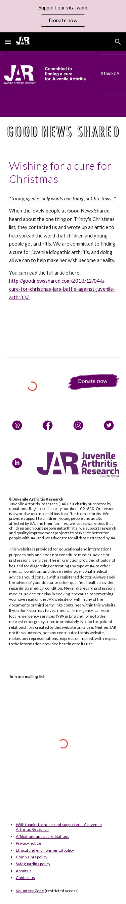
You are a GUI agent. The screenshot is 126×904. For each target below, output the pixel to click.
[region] (63, 16)
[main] (63, 172)
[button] (8, 41)
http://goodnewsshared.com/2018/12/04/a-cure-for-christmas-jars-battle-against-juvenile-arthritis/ (62, 289)
